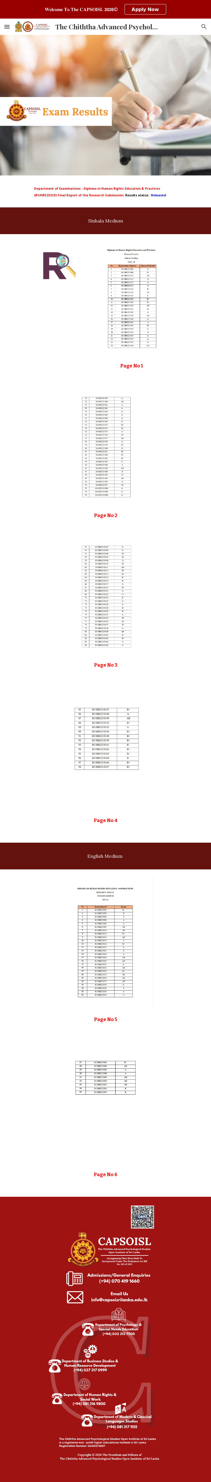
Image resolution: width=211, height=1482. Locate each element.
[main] (105, 191)
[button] (7, 27)
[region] (105, 9)
